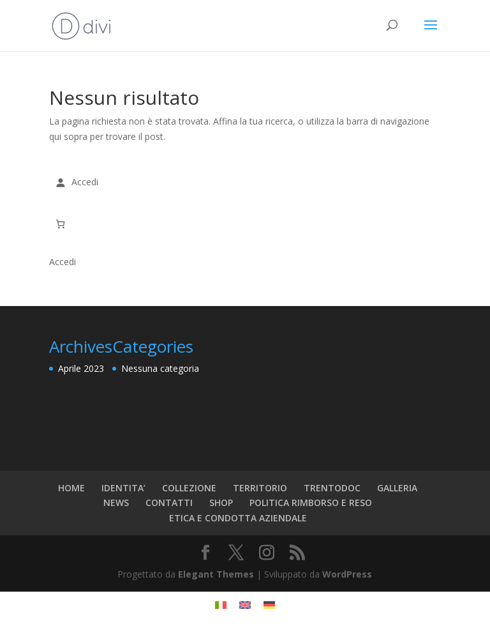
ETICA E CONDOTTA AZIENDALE (238, 518)
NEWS (116, 502)
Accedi (62, 262)
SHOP (221, 502)
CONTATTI (169, 502)
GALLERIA (397, 488)
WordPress (347, 574)
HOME (71, 488)
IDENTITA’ (123, 488)
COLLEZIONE (189, 488)
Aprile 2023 (81, 368)
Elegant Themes (216, 574)
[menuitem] (221, 605)
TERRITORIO (260, 488)
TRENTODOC (332, 488)
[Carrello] (60, 224)
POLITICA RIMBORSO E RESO (310, 502)
